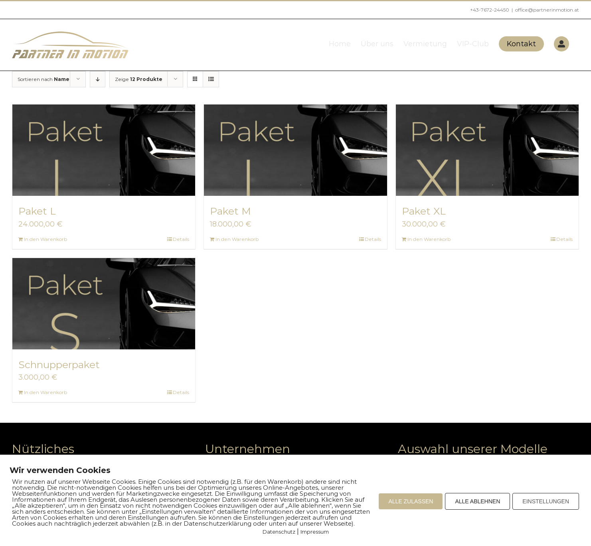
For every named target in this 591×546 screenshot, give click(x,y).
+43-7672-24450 (489, 10)
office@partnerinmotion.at (547, 10)
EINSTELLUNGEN (545, 501)
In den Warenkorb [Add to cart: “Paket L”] (45, 239)
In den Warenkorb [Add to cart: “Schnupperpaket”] (45, 392)
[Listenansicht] (211, 79)
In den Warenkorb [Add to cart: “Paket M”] (237, 239)
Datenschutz (279, 531)
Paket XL (424, 211)
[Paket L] (103, 150)
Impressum (314, 531)
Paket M (230, 211)
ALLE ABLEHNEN (477, 501)
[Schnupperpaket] (103, 303)
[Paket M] (295, 150)
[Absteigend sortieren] (97, 79)
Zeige (138, 79)
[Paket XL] (487, 150)
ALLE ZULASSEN (410, 501)
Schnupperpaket (59, 365)
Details (181, 239)
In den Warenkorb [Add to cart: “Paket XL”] (429, 239)
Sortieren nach (43, 79)
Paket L (37, 211)
